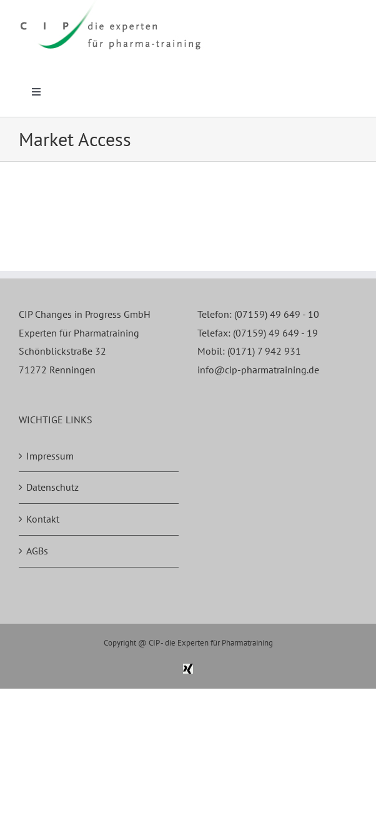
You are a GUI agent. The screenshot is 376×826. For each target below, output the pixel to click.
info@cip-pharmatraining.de (258, 369)
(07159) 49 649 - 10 (276, 314)
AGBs (37, 550)
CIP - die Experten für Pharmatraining (211, 642)
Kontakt (42, 519)
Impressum (50, 456)
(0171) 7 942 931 (264, 351)
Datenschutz (52, 487)
